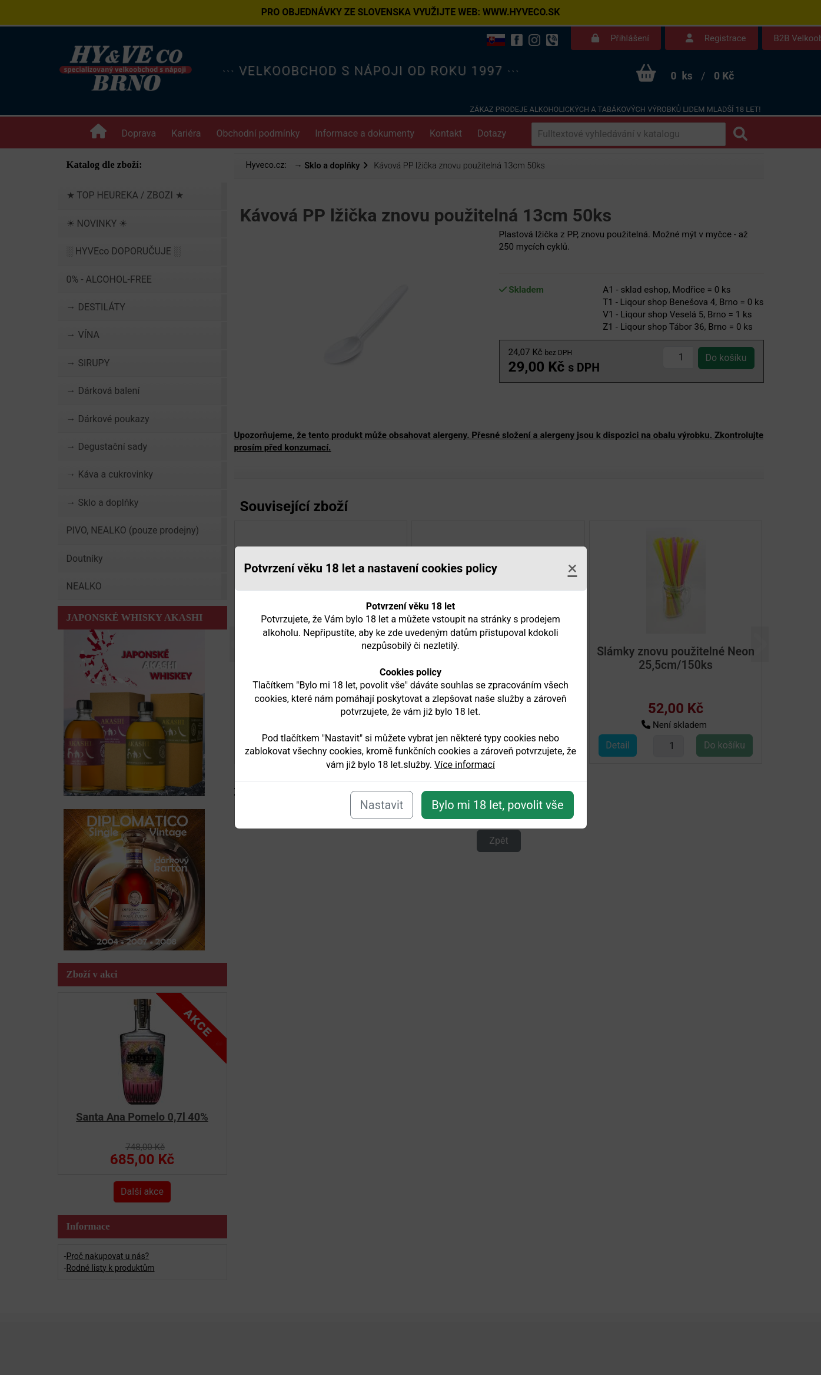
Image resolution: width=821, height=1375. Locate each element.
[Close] (572, 568)
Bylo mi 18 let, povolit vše (497, 805)
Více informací (464, 764)
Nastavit (382, 805)
